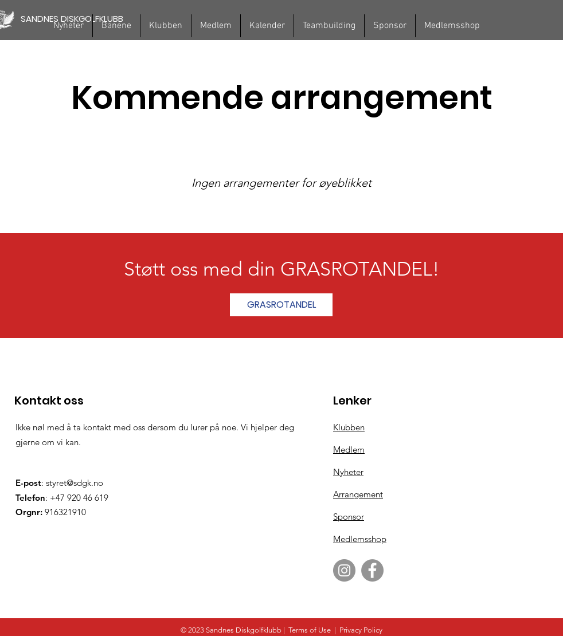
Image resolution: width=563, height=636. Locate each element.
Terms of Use (309, 630)
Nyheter (348, 471)
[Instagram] (344, 570)
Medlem (349, 449)
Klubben (349, 427)
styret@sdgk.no (74, 482)
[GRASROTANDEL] (281, 304)
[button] (116, 25)
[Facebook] (372, 570)
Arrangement (358, 494)
